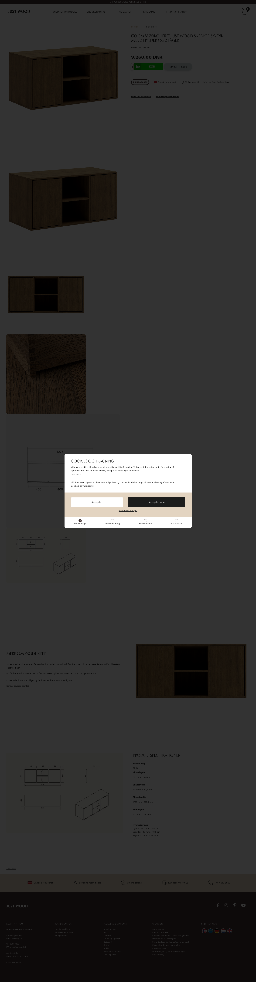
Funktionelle (145, 523)
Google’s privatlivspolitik (83, 486)
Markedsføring (112, 523)
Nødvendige (80, 523)
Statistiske (176, 523)
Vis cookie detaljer (128, 510)
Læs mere (76, 474)
